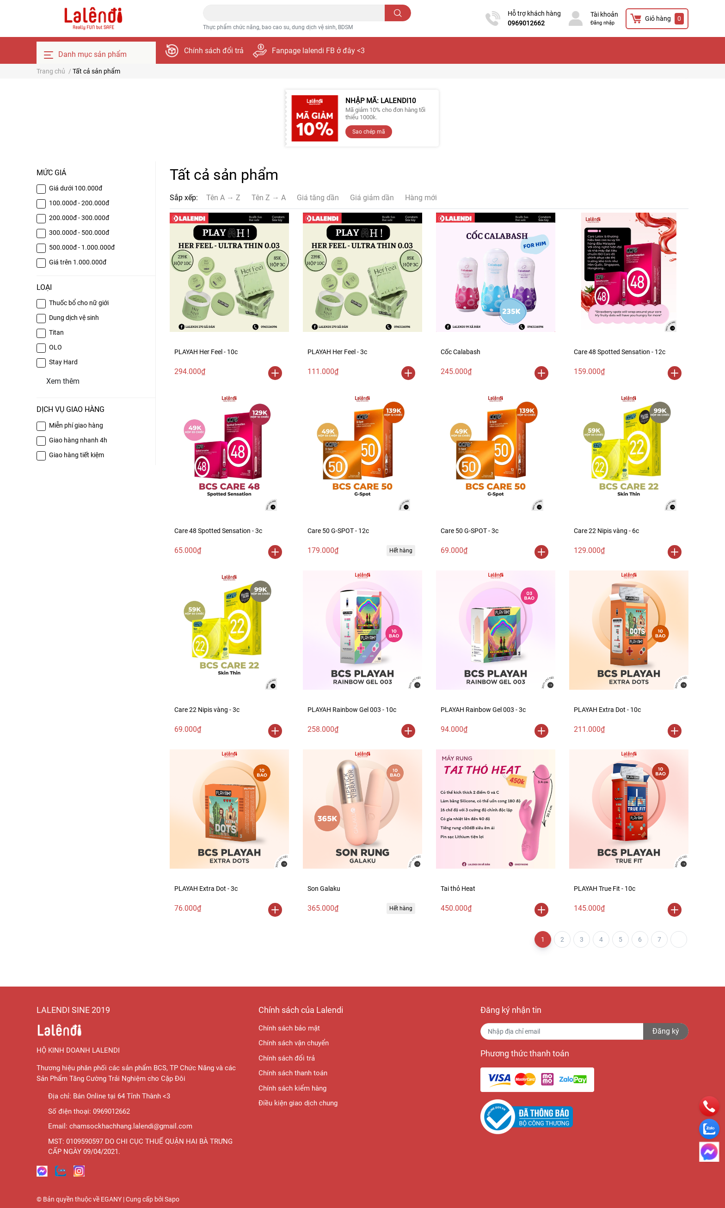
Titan (56, 332)
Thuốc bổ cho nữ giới (79, 303)
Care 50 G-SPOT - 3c (469, 530)
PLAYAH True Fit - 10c (604, 888)
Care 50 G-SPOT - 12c (338, 530)
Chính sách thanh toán (292, 1073)
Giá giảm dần (372, 197)
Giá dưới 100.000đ (75, 188)
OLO (55, 347)
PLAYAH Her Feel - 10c (206, 352)
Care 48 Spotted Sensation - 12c (619, 352)
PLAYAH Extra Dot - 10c (607, 709)
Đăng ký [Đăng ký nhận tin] (665, 1031)
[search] (398, 13)
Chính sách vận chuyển (293, 1043)
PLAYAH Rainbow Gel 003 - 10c (351, 709)
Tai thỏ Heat (458, 888)
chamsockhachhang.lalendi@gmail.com (130, 1126)
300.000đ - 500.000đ (79, 232)
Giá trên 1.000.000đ (77, 262)
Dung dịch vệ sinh (74, 317)
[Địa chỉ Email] (584, 1031)
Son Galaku (323, 888)
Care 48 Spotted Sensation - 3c (218, 530)
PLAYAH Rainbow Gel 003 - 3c (483, 709)
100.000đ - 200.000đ (79, 203)
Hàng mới (421, 197)
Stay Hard (63, 362)
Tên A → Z (223, 197)
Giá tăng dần (318, 197)
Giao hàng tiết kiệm (76, 455)
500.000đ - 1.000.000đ (82, 247)
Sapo (172, 1199)
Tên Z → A (269, 197)
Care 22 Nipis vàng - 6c (606, 530)
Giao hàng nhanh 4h (78, 440)
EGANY (111, 1199)
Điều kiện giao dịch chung (298, 1103)
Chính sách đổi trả (214, 50)
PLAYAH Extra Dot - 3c (206, 888)
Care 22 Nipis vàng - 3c (207, 709)
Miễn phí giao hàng (76, 425)
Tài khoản (604, 14)
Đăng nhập (602, 23)
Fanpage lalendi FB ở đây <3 (318, 50)
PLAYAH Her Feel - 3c (337, 352)
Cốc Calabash (460, 352)
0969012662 (526, 23)
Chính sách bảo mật (289, 1028)
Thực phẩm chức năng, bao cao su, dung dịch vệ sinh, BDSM (278, 27)
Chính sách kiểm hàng (292, 1088)
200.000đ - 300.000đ (79, 217)
